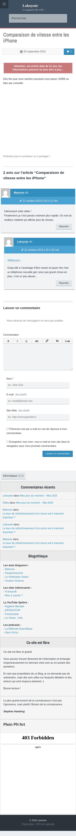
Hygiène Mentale (14, 611)
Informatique (13, 481)
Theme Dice (28, 829)
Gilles (6, 507)
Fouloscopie (12, 619)
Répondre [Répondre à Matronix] (64, 226)
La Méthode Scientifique (19, 634)
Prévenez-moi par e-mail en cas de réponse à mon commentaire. (36, 436)
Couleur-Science (14, 585)
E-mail (10, 399)
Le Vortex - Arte (14, 623)
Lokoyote (30, 6)
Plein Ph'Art (11, 637)
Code (67, 341)
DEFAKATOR (12, 615)
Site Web (11, 415)
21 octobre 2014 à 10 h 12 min (40, 200)
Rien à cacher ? (14, 600)
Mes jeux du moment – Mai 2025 (38, 500)
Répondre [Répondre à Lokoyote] (64, 283)
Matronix (19, 192)
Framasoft (11, 596)
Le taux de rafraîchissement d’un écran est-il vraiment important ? (33, 520)
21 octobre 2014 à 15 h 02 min (41, 249)
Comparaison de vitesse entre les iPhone (36, 38)
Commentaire (11, 334)
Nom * (9, 383)
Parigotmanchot (14, 578)
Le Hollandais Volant (16, 582)
